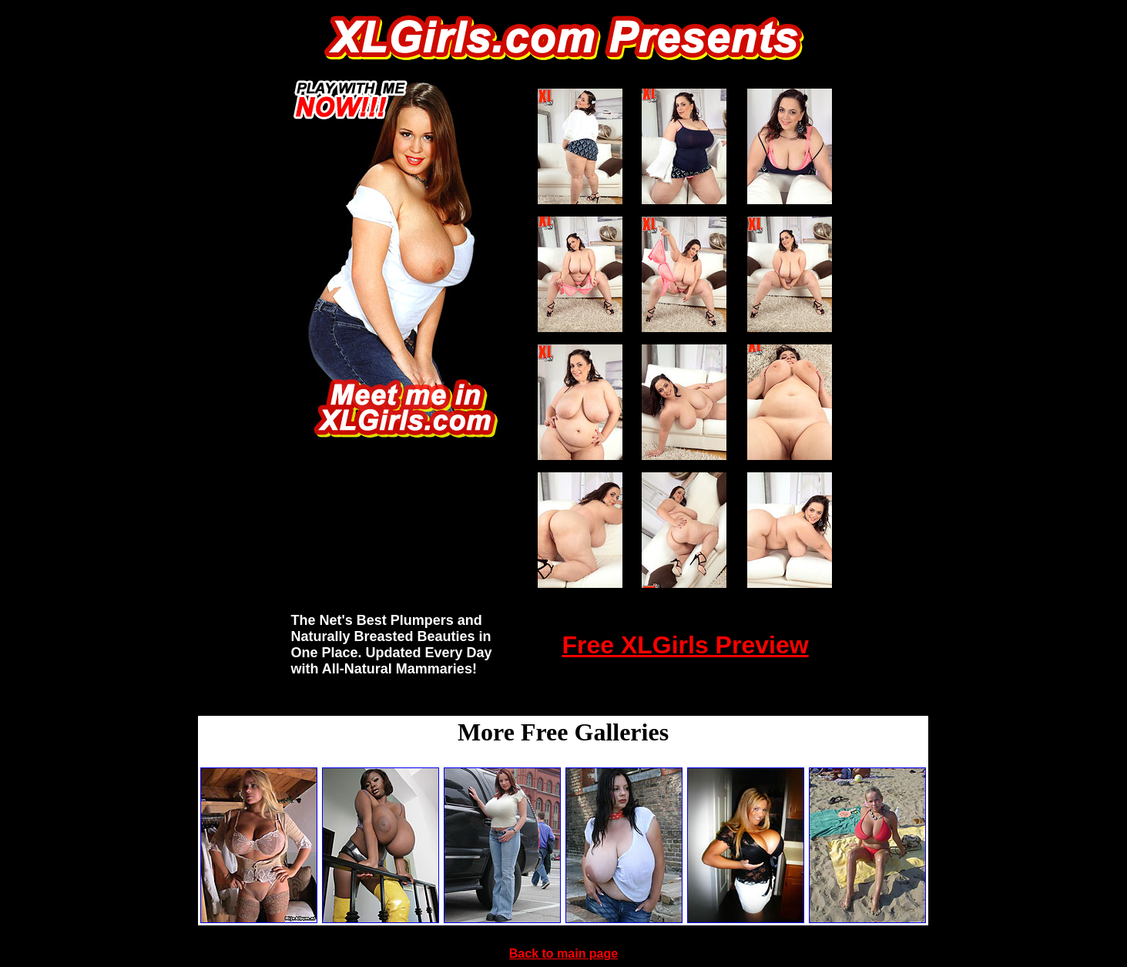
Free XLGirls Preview (685, 645)
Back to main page (563, 953)
